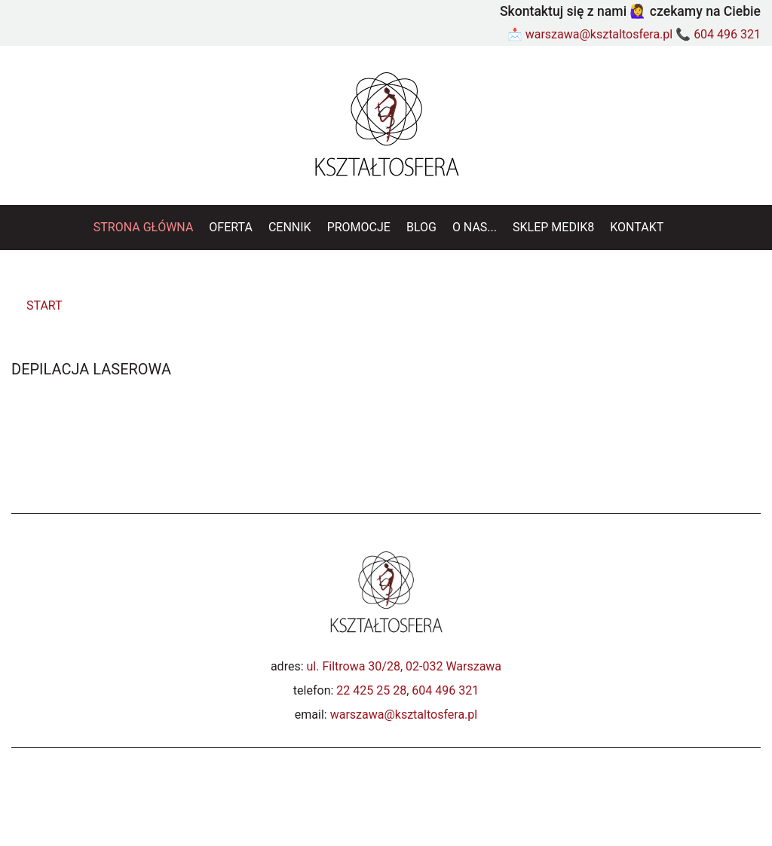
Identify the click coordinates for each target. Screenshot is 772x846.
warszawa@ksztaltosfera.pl (599, 34)
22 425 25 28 (371, 690)
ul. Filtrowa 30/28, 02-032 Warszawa (404, 666)
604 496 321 (727, 34)
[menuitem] (143, 227)
